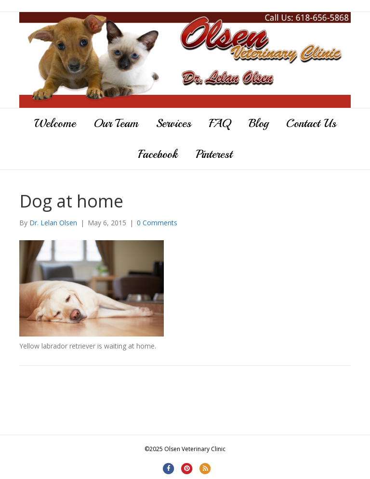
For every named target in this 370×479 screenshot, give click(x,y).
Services (173, 123)
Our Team (115, 123)
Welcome (55, 123)
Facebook (158, 154)
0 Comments (157, 222)
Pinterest (214, 154)
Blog (258, 123)
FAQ (220, 123)
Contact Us (311, 123)
